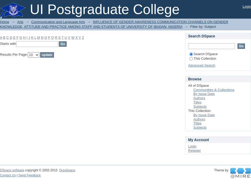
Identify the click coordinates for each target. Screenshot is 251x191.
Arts (20, 22)
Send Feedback (29, 175)
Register (194, 151)
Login (247, 6)
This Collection (202, 58)
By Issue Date (204, 94)
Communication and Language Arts (58, 22)
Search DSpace (203, 54)
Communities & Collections (213, 90)
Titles (197, 102)
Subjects (200, 106)
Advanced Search (201, 65)
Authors (199, 98)
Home (4, 22)
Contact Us (8, 175)
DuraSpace (67, 170)
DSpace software (12, 170)
